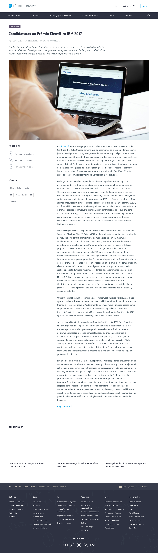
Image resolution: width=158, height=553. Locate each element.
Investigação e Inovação (60, 15)
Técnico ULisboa (22, 6)
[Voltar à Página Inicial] (10, 486)
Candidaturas (15, 26)
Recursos (85, 497)
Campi (131, 509)
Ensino (36, 15)
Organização (133, 505)
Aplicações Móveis (112, 505)
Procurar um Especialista (90, 512)
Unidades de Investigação (66, 502)
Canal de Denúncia (135, 524)
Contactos (133, 528)
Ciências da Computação (19, 188)
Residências (109, 528)
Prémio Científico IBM (24, 195)
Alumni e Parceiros (90, 15)
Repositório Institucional (90, 515)
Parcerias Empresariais (65, 519)
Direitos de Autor (135, 520)
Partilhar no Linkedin (21, 166)
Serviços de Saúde (112, 520)
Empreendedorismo (64, 523)
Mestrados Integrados (41, 509)
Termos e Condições (136, 517)
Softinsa (13, 202)
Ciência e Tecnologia (16, 502)
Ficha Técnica (134, 513)
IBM (11, 195)
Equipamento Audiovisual (90, 519)
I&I (58, 497)
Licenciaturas (37, 502)
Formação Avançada (40, 520)
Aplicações (127, 6)
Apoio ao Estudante (40, 528)
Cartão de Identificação (113, 502)
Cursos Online (38, 517)
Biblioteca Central (87, 502)
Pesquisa (147, 15)
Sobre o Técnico (14, 15)
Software (84, 523)
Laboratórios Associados (66, 505)
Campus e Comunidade (17, 505)
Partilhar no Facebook (21, 153)
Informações (134, 497)
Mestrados (37, 505)
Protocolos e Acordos (113, 513)
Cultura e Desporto (16, 509)
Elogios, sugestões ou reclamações (134, 487)
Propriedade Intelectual (65, 515)
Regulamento (63, 406)
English (115, 6)
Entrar (144, 6)
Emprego (84, 530)
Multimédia (13, 513)
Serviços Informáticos (113, 517)
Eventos (12, 517)
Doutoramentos (38, 513)
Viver (112, 15)
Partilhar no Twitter (20, 160)
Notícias (128, 15)
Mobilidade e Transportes (114, 509)
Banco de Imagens (87, 527)
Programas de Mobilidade (42, 524)
